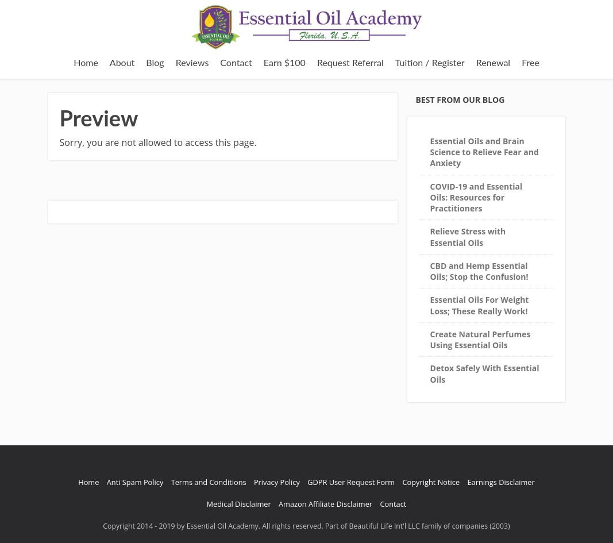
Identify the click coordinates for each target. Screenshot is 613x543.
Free (530, 62)
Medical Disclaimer (239, 504)
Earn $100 (285, 62)
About (122, 62)
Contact (236, 62)
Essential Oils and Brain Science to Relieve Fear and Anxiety (484, 152)
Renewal (493, 62)
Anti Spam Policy (135, 482)
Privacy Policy (277, 482)
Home (86, 62)
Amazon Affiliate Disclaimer (325, 504)
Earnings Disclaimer (500, 482)
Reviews (192, 62)
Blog (155, 62)
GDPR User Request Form (351, 482)
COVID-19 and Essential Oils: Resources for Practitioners (476, 197)
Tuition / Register (430, 62)
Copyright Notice (431, 482)
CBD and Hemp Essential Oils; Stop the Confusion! (479, 271)
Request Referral (350, 62)
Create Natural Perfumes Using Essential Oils (480, 340)
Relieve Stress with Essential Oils (468, 237)
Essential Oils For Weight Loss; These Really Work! (479, 305)
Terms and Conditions (208, 482)
